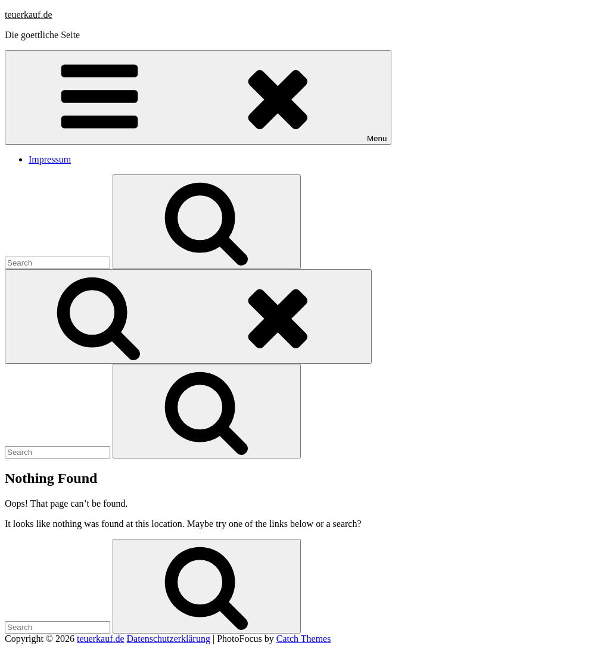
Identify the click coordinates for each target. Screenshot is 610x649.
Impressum (50, 159)
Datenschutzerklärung (168, 639)
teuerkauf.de (28, 15)
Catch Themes (303, 639)
